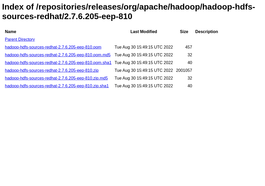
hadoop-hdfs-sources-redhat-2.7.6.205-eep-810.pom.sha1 (58, 62)
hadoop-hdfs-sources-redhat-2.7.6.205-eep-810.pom (53, 47)
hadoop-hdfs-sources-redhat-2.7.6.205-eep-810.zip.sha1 (57, 86)
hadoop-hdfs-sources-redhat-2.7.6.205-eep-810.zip (52, 70)
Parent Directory (20, 39)
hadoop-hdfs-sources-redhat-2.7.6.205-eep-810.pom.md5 (58, 55)
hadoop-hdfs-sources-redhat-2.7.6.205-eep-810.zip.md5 (56, 78)
